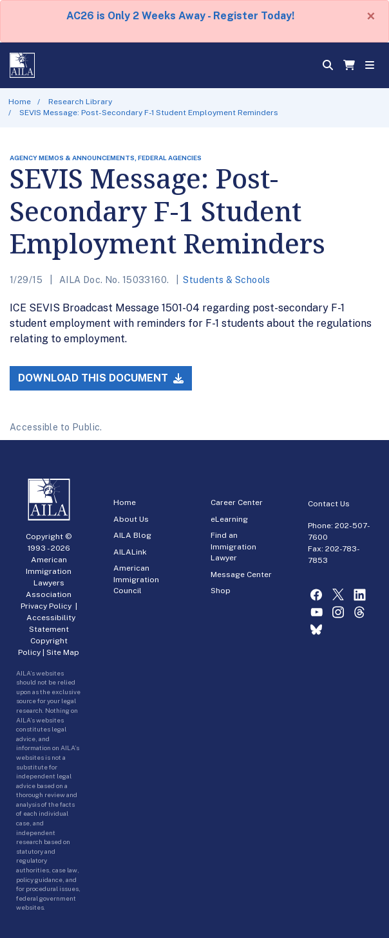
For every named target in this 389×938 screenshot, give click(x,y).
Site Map (62, 652)
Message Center (241, 574)
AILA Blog (132, 535)
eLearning (229, 519)
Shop (221, 590)
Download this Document (101, 378)
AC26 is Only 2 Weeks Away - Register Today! (180, 16)
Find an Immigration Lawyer (233, 546)
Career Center (237, 502)
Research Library (80, 101)
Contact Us (329, 503)
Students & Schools (226, 280)
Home (19, 101)
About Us (131, 519)
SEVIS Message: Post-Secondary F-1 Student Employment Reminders (148, 112)
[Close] (371, 16)
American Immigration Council (136, 579)
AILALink (130, 551)
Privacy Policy (46, 606)
